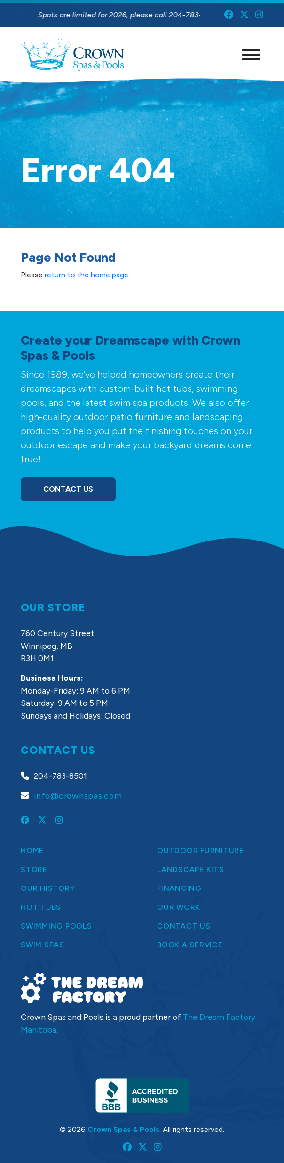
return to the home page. (87, 274)
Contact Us (68, 489)
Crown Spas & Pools (123, 1129)
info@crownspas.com (78, 795)
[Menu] (251, 54)
